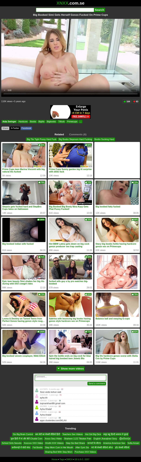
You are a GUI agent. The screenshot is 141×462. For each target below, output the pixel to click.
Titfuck (61, 121)
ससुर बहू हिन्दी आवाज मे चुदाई (115, 434)
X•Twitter (15, 128)
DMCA (69, 459)
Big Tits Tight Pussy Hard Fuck (41, 139)
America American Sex (114, 443)
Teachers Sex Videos (72, 434)
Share (5, 128)
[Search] (65, 10)
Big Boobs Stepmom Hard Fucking (75, 139)
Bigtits (42, 121)
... (80, 121)
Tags (62, 459)
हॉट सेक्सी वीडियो (122, 447)
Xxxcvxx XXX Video (33, 443)
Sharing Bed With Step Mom (58, 452)
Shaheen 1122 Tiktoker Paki (77, 438)
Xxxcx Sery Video (53, 438)
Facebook (26, 128)
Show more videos (70, 368)
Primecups (72, 121)
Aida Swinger (9, 121)
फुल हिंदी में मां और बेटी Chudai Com (26, 438)
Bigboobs (51, 121)
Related (59, 134)
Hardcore (23, 121)
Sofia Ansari (133, 443)
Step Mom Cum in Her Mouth (59, 447)
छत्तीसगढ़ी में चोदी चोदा (21, 447)
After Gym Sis (82, 447)
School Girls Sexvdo (11, 443)
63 (135, 101)
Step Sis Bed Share (75, 443)
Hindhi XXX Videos (54, 443)
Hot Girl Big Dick (93, 434)
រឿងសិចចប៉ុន (124, 438)
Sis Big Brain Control (23, 434)
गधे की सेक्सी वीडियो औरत (102, 447)
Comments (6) (77, 134)
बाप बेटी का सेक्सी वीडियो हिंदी (47, 434)
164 (127, 101)
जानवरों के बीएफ (94, 443)
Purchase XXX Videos (85, 452)
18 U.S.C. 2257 (82, 459)
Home (55, 459)
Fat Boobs (37, 447)
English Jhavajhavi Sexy (105, 438)
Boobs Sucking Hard (104, 139)
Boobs (33, 121)
